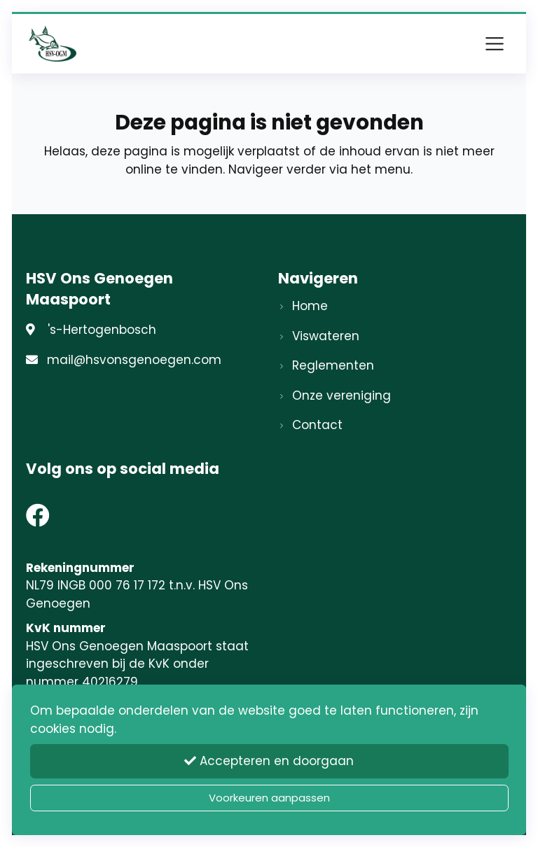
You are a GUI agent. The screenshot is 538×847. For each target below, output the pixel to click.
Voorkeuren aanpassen (269, 797)
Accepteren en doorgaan (269, 760)
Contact (317, 424)
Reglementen (333, 365)
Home (310, 306)
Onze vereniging (341, 395)
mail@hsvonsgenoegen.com (134, 359)
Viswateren (325, 336)
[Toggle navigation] (494, 43)
